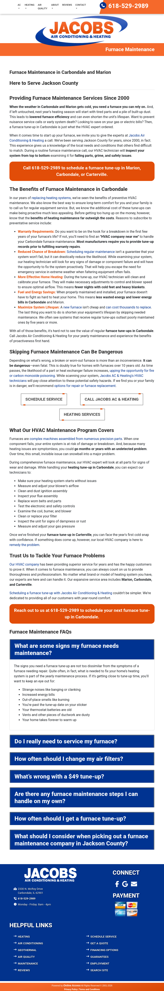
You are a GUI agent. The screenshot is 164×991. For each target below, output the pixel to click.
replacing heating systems (51, 198)
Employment (99, 963)
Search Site (99, 970)
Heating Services (82, 414)
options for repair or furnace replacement (85, 386)
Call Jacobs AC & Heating (112, 399)
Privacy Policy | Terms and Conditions (82, 989)
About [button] (55, 5)
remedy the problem (24, 545)
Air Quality (42, 7)
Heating (24, 936)
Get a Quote (99, 943)
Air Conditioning (30, 943)
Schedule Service (43, 399)
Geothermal (27, 950)
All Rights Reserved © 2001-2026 (96, 985)
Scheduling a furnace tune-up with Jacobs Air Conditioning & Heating (60, 593)
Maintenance (28, 963)
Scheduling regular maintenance (91, 252)
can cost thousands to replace (128, 307)
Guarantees (99, 956)
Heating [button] (29, 5)
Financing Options (104, 950)
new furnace (72, 307)
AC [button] (19, 5)
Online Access (72, 985)
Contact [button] (80, 5)
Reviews (67, 5)
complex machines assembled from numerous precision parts (76, 439)
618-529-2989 (128, 5)
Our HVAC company (24, 564)
